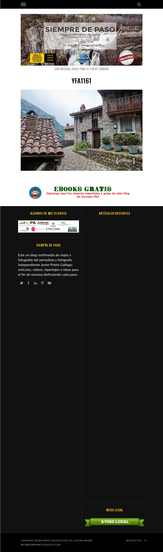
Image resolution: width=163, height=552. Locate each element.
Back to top (136, 540)
